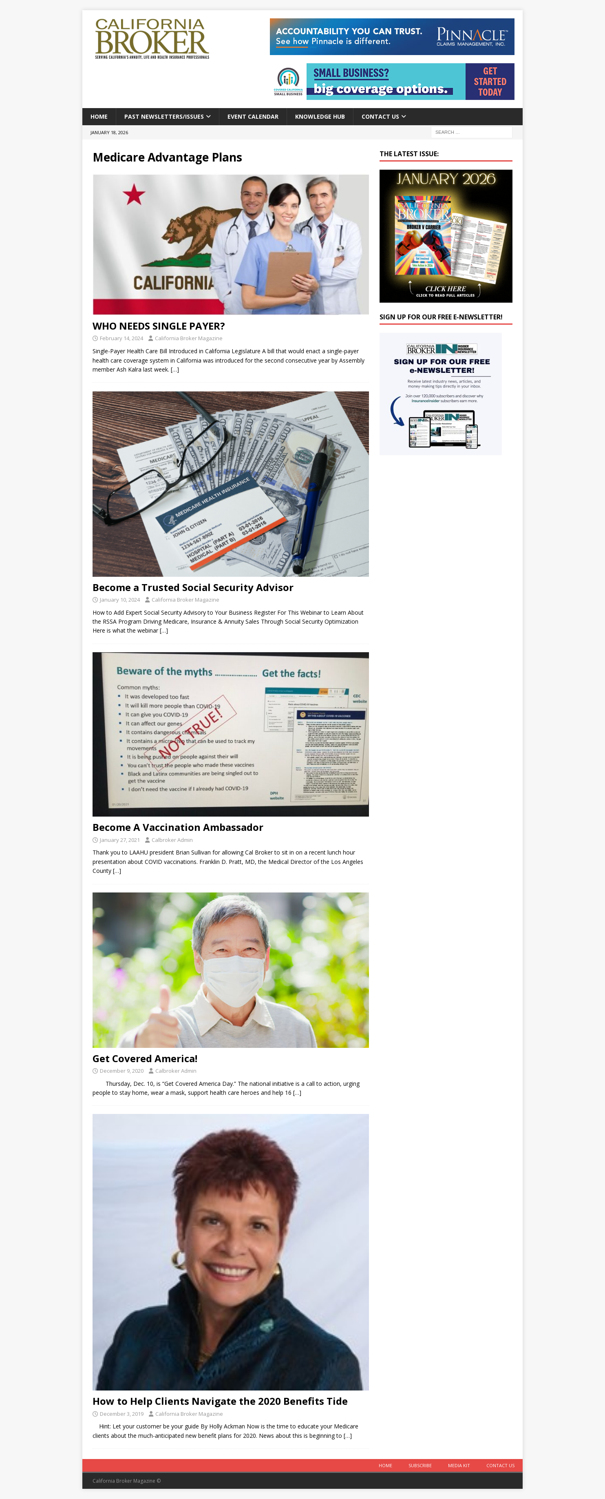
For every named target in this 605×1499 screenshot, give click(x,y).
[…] (175, 369)
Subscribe (420, 1465)
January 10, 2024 (120, 599)
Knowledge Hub (320, 116)
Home (99, 116)
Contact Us (380, 116)
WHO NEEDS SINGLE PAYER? (159, 325)
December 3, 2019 (122, 1413)
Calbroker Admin (172, 840)
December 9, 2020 (122, 1070)
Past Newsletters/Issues (164, 116)
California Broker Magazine (189, 338)
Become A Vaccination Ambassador (178, 827)
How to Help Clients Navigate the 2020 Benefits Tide (220, 1401)
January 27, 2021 (120, 840)
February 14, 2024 (121, 338)
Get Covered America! (145, 1058)
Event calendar (252, 116)
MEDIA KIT (459, 1465)
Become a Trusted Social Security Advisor (193, 587)
